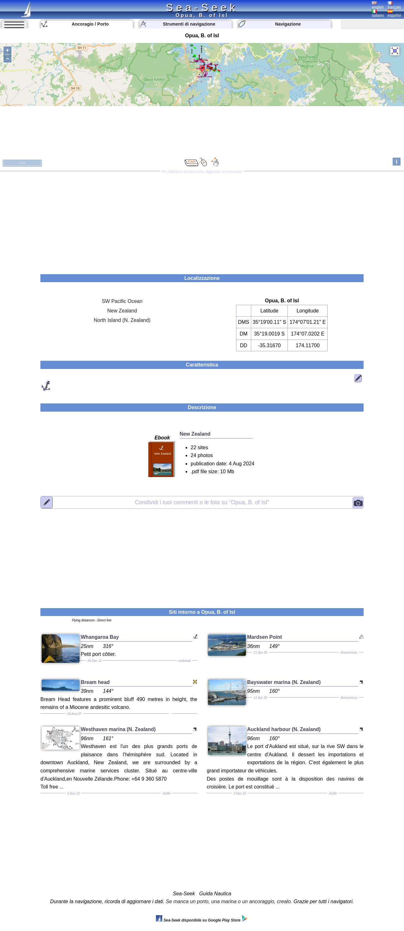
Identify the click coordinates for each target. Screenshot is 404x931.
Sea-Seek (202, 7)
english (378, 5)
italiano (378, 13)
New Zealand (122, 310)
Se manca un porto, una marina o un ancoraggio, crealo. (229, 901)
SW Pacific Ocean (122, 301)
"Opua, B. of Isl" (202, 502)
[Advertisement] (202, 220)
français (394, 5)
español (394, 13)
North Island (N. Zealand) (122, 320)
